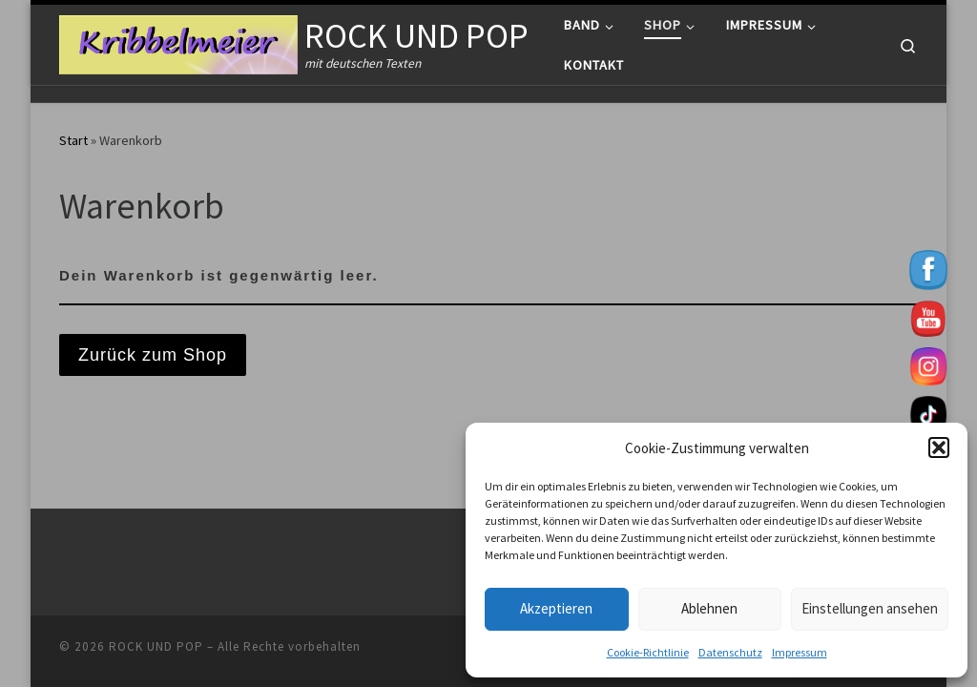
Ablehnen (709, 608)
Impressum (799, 652)
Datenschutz (730, 652)
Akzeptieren (556, 608)
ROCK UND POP (156, 646)
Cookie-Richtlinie (648, 652)
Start (73, 140)
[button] (938, 447)
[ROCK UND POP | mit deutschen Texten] (178, 41)
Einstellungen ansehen (869, 608)
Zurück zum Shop (152, 354)
